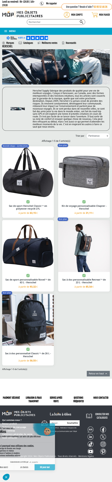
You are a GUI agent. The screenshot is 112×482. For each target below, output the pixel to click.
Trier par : (80, 135)
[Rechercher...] (56, 22)
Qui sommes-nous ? (11, 420)
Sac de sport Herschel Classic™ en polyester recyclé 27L (28, 207)
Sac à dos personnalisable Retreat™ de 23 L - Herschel (84, 281)
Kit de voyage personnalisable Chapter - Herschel (84, 207)
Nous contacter (9, 438)
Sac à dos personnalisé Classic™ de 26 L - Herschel (28, 355)
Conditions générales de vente (17, 434)
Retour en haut (98, 373)
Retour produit (9, 423)
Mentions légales (86, 456)
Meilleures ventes (49, 42)
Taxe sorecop (8, 431)
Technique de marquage (14, 427)
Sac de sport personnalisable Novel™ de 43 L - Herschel (28, 281)
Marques (10, 42)
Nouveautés (71, 42)
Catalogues (28, 42)
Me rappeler (51, 3)
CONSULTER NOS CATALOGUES (102, 416)
